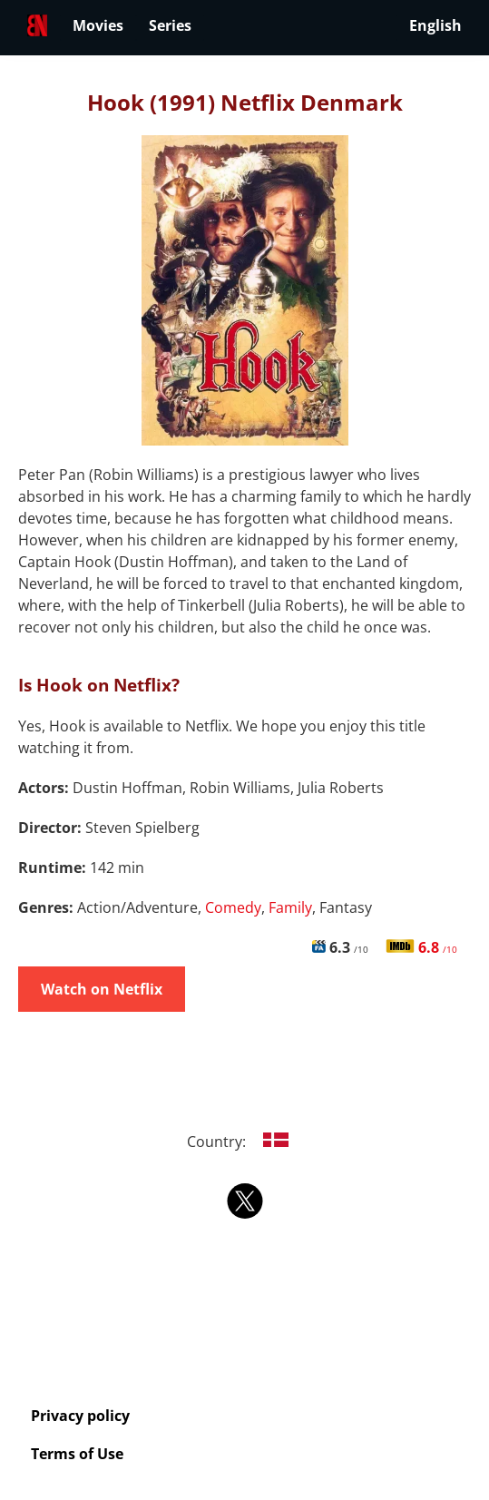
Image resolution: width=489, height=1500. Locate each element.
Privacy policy (80, 1416)
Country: (244, 1142)
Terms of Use (77, 1454)
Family (290, 907)
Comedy (233, 907)
